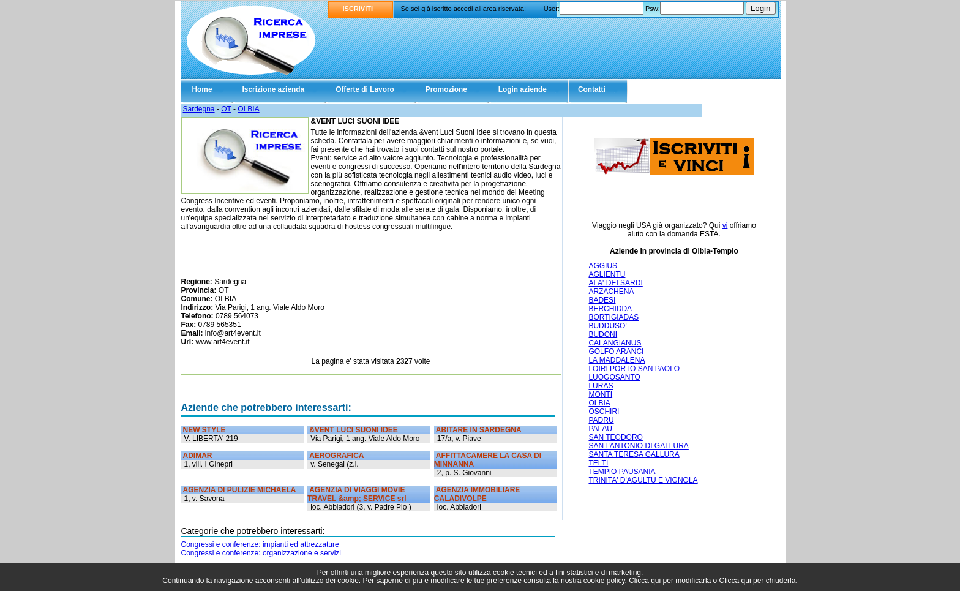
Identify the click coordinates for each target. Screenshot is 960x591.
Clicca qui (645, 580)
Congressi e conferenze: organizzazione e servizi (261, 553)
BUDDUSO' (607, 326)
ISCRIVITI (358, 8)
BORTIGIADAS (613, 317)
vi (725, 225)
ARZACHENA (611, 291)
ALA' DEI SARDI (615, 283)
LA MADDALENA (616, 360)
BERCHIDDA (610, 308)
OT (226, 109)
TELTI (598, 463)
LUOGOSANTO (614, 377)
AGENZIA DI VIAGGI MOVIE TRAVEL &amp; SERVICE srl (356, 494)
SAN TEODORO (615, 437)
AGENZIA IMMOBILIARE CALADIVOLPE (477, 494)
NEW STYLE (204, 430)
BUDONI (602, 334)
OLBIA (248, 109)
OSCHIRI (603, 411)
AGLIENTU (606, 274)
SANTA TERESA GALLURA (633, 454)
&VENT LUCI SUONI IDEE (353, 430)
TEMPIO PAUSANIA (621, 471)
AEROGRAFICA (336, 455)
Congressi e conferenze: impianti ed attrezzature (260, 544)
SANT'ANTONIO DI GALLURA (638, 446)
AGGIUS (602, 266)
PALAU (600, 428)
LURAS (600, 386)
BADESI (601, 300)
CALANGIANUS (614, 343)
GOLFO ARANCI (615, 351)
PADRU (600, 420)
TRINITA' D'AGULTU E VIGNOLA (642, 480)
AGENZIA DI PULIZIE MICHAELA (239, 490)
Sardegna (199, 109)
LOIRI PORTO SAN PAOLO (634, 368)
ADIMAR (197, 455)
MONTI (600, 394)
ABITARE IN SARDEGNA (479, 430)
